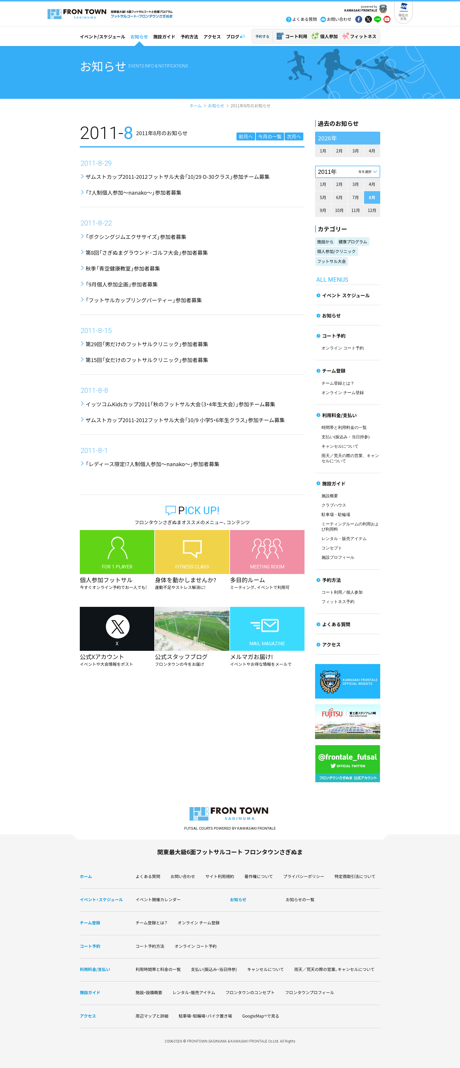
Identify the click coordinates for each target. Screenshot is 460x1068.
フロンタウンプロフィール (309, 992)
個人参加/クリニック (336, 251)
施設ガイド (164, 36)
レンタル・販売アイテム (344, 538)
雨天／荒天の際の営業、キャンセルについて (334, 969)
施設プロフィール (338, 557)
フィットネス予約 (338, 602)
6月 (339, 197)
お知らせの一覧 (300, 899)
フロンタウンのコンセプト (250, 992)
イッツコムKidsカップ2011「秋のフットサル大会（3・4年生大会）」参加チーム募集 (180, 404)
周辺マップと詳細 (152, 1015)
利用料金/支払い (339, 415)
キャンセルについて (340, 446)
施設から (325, 241)
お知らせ (139, 36)
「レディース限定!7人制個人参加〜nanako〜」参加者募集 (152, 464)
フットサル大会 (331, 261)
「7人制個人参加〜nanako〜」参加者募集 (134, 192)
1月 (323, 151)
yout (387, 20)
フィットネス (363, 36)
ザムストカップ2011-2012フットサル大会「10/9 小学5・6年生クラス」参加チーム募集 (185, 420)
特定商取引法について (355, 876)
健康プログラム (353, 241)
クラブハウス (334, 505)
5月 (323, 197)
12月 (372, 210)
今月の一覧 (270, 136)
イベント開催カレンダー (158, 899)
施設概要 (330, 496)
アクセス (212, 36)
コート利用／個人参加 (342, 592)
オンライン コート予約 (343, 348)
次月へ (294, 136)
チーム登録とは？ (338, 383)
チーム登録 (334, 370)
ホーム (196, 105)
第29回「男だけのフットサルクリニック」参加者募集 (147, 344)
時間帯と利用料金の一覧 (344, 427)
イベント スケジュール (346, 295)
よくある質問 (336, 624)
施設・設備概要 (149, 992)
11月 (355, 210)
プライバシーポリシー (303, 876)
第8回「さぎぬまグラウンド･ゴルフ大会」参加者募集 (147, 252)
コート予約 (334, 335)
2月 (339, 151)
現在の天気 (403, 17)
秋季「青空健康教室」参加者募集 (123, 268)
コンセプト (332, 548)
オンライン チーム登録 (343, 392)
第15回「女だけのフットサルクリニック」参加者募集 (147, 360)
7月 (355, 197)
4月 (372, 151)
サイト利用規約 (219, 876)
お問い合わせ (182, 876)
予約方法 (189, 36)
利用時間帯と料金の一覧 (158, 969)
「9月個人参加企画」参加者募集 (122, 284)
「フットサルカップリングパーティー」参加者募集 (144, 300)
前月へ (246, 136)
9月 (323, 210)
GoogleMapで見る (260, 1015)
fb (359, 20)
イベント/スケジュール (102, 36)
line (377, 20)
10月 (339, 210)
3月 (355, 151)
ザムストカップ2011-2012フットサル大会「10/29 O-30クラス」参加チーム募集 (178, 176)
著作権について (258, 876)
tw (368, 20)
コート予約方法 (150, 946)
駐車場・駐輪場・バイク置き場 (205, 1015)
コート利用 (296, 36)
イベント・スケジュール (101, 899)
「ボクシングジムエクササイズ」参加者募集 (136, 236)
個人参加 (329, 36)
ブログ (232, 36)
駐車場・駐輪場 (336, 514)
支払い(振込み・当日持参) (345, 437)
